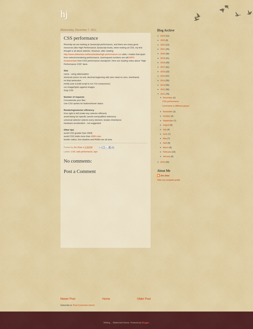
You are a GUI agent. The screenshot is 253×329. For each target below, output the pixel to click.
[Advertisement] (105, 272)
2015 (163, 76)
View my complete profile (168, 180)
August (166, 125)
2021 (163, 49)
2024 (163, 36)
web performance (84, 151)
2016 (163, 71)
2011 (163, 94)
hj (64, 14)
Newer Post (67, 298)
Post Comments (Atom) (84, 305)
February (167, 152)
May (165, 138)
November (168, 111)
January (167, 156)
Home (106, 298)
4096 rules (96, 136)
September (168, 120)
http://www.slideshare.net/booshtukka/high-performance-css (92, 54)
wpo (95, 151)
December (168, 97)
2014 (163, 80)
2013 (163, 85)
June (165, 134)
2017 (163, 67)
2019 (163, 58)
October (167, 116)
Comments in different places (175, 106)
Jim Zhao (165, 175)
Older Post (144, 298)
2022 (163, 45)
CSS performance (170, 101)
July (165, 129)
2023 (163, 40)
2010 (163, 162)
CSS (73, 151)
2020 (163, 53)
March (166, 147)
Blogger (145, 322)
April (165, 143)
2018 (163, 62)
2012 (163, 89)
